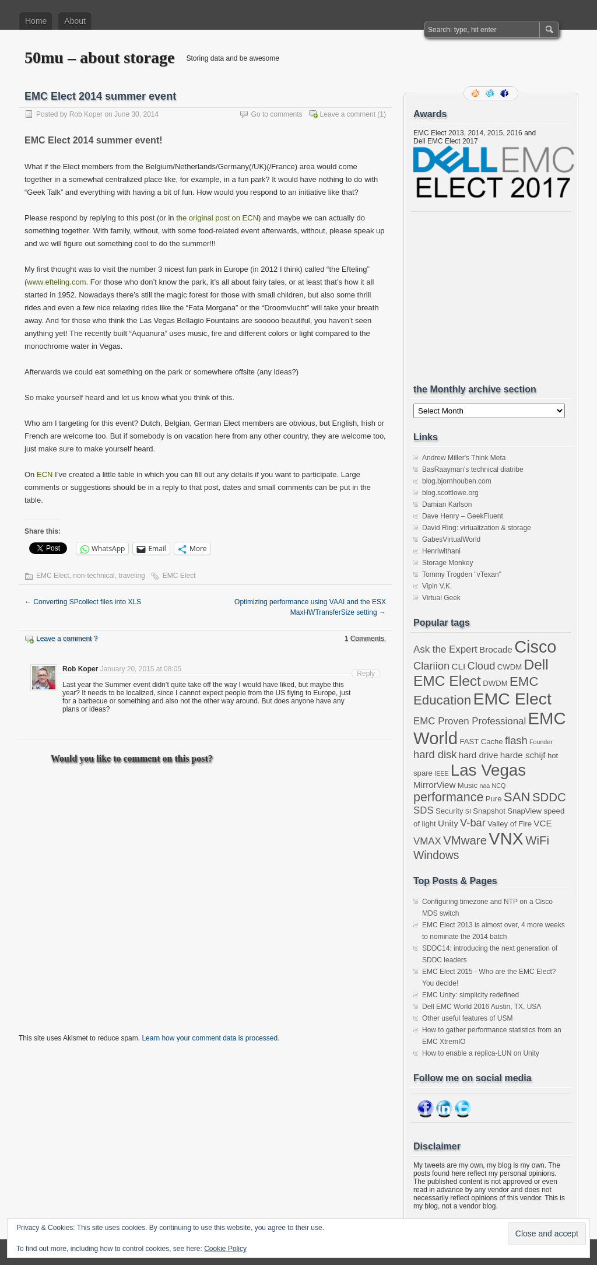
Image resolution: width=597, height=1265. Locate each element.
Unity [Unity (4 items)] (448, 823)
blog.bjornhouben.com (456, 481)
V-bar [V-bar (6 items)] (473, 823)
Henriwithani (441, 551)
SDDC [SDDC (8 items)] (549, 797)
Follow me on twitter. (491, 93)
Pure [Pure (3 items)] (494, 798)
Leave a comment (347, 114)
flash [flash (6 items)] (516, 740)
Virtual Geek (441, 598)
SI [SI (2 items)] (468, 811)
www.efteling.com (56, 282)
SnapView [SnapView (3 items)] (524, 811)
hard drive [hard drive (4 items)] (478, 755)
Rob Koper (86, 114)
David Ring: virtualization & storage (476, 528)
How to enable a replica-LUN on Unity (480, 1053)
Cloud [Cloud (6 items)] (482, 666)
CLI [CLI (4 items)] (458, 666)
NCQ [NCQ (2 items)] (499, 785)
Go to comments (277, 114)
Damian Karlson (447, 504)
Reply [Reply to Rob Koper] (366, 674)
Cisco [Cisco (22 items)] (535, 646)
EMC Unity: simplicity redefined (470, 995)
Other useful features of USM (467, 1018)
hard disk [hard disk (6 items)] (434, 754)
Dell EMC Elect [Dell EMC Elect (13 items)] (481, 673)
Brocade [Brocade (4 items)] (495, 649)
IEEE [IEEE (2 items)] (441, 773)
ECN (44, 474)
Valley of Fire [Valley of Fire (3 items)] (509, 823)
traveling (131, 576)
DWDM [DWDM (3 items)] (495, 683)
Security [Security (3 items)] (449, 811)
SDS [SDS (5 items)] (423, 810)
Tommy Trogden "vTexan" (461, 574)
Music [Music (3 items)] (467, 785)
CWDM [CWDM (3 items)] (509, 667)
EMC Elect (52, 576)
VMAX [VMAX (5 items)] (427, 841)
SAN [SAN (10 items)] (517, 797)
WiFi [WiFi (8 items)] (537, 840)
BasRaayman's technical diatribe (473, 469)
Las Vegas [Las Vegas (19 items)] (488, 770)
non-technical (93, 576)
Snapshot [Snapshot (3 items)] (489, 811)
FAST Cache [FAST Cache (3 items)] (481, 741)
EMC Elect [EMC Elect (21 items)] (512, 698)
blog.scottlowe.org (450, 493)
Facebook (505, 93)
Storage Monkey (447, 563)
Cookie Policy (225, 1249)
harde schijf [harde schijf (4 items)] (523, 755)
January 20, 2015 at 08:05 (140, 669)
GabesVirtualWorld (451, 539)
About (75, 21)
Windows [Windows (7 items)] (436, 855)
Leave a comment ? (66, 639)
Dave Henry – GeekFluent (462, 516)
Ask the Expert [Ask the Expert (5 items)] (445, 649)
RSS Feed (476, 93)
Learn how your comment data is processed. (210, 1038)
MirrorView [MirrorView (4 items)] (434, 785)
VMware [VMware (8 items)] (465, 840)
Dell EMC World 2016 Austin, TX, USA (481, 1007)
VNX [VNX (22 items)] (506, 838)
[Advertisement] (500, 297)
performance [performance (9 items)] (448, 797)
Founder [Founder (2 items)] (541, 741)
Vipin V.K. (437, 586)
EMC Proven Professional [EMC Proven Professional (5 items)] (469, 721)
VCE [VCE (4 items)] (542, 823)
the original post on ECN (217, 217)
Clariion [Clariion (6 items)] (431, 666)
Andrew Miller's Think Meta (463, 458)
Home (36, 21)
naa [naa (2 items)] (484, 785)
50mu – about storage (99, 57)
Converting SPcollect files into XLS (82, 602)
